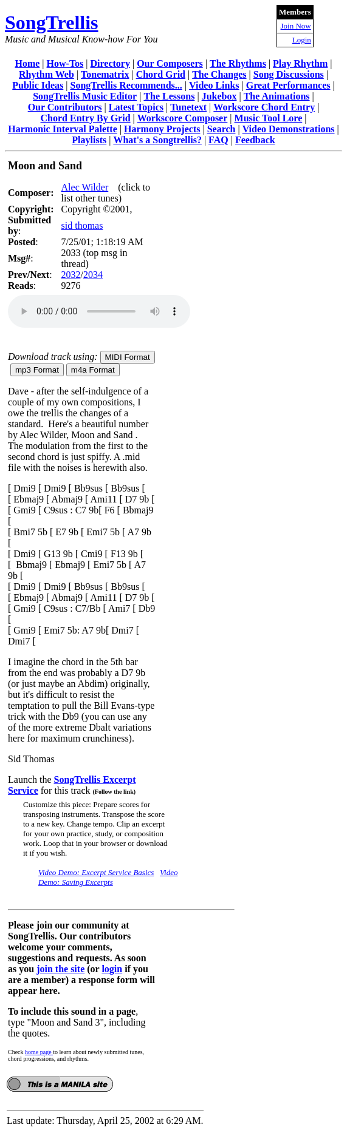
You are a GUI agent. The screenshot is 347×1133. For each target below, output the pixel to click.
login (111, 969)
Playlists (89, 140)
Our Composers (170, 63)
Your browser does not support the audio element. (99, 311)
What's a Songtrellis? (157, 140)
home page (39, 1052)
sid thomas (82, 225)
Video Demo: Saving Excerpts (107, 877)
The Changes (219, 74)
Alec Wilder (85, 187)
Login (301, 39)
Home (27, 63)
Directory (110, 63)
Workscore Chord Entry (264, 107)
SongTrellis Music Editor (85, 96)
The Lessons (168, 96)
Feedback (255, 140)
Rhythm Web (46, 74)
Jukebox (219, 96)
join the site (60, 969)
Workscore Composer (182, 118)
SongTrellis (51, 22)
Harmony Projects (162, 129)
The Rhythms (238, 63)
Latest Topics (136, 107)
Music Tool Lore (269, 118)
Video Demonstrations (288, 129)
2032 (71, 274)
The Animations (277, 96)
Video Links (214, 85)
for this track (87, 790)
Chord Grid (160, 74)
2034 (93, 274)
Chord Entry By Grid (86, 118)
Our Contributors (65, 107)
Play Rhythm (300, 63)
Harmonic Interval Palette (62, 129)
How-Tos (65, 63)
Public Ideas (37, 85)
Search (221, 129)
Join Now (296, 25)
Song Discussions (288, 74)
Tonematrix (105, 74)
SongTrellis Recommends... (126, 85)
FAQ (218, 140)
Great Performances (288, 85)
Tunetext (188, 107)
